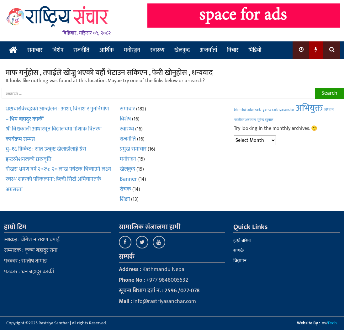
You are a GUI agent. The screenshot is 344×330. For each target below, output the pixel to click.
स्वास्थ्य (157, 50)
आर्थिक (106, 50)
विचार (232, 50)
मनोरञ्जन (132, 50)
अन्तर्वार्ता (208, 50)
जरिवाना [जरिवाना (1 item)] (329, 110)
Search (329, 93)
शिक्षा (125, 199)
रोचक (125, 189)
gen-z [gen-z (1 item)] (267, 110)
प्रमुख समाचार (133, 149)
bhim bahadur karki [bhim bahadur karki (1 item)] (248, 110)
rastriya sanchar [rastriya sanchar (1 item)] (283, 110)
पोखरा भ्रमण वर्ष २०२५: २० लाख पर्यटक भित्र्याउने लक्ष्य (58, 169)
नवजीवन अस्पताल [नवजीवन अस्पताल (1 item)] (245, 120)
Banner (128, 179)
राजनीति (81, 50)
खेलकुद (182, 50)
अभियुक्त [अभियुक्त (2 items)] (309, 108)
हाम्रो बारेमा (242, 241)
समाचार (34, 50)
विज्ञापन (239, 261)
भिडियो (254, 50)
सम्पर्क (238, 251)
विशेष (57, 50)
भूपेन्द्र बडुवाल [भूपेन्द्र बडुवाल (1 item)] (265, 120)
